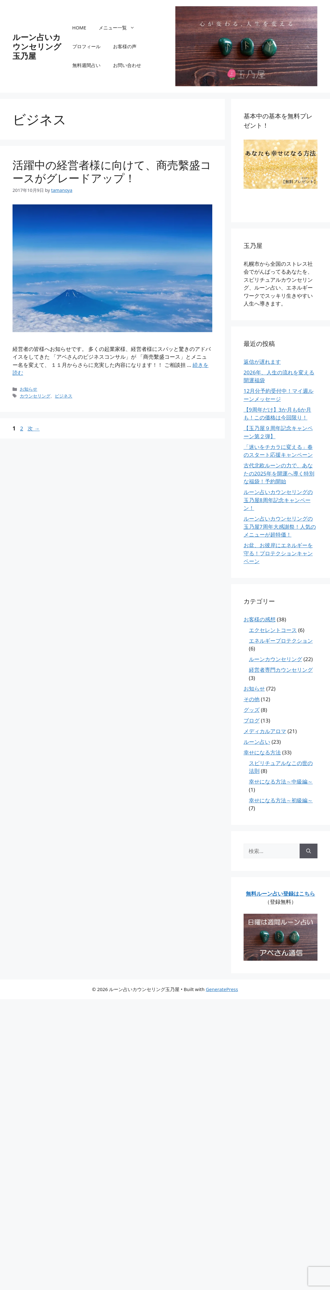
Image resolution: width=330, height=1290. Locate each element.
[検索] (308, 851)
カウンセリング (35, 396)
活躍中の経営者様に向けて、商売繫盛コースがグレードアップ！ (112, 171)
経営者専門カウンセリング (281, 669)
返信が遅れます (262, 361)
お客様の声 (125, 46)
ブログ (252, 720)
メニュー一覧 (120, 27)
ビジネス (63, 396)
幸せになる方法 (262, 752)
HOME (79, 27)
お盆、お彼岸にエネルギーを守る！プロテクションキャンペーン (278, 553)
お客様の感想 (260, 619)
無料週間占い (86, 65)
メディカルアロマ (265, 731)
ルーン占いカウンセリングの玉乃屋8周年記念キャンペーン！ (278, 499)
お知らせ (28, 389)
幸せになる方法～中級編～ (281, 781)
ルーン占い (257, 741)
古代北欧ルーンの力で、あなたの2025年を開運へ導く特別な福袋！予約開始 (279, 473)
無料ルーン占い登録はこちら (280, 893)
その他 (252, 699)
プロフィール (86, 46)
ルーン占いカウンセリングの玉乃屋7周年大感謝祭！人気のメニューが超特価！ (280, 526)
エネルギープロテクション (281, 640)
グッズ (252, 709)
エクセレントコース (273, 630)
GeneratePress (222, 989)
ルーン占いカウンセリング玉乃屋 (37, 46)
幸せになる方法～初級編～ (281, 800)
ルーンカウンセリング (275, 659)
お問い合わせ (127, 65)
